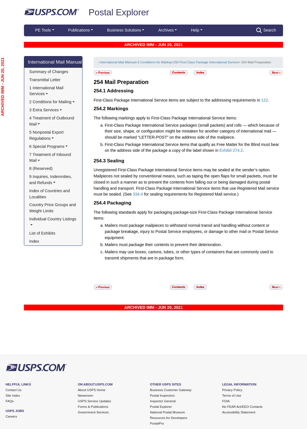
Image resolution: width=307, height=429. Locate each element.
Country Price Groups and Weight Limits (53, 208)
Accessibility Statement (238, 412)
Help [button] (195, 30)
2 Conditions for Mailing (154, 62)
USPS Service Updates (94, 401)
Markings (117, 108)
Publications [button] (79, 30)
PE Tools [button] (43, 30)
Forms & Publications (93, 406)
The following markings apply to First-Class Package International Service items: (165, 118)
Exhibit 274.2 (231, 150)
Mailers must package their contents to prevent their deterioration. (163, 244)
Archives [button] (166, 30)
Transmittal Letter (44, 80)
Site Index (13, 395)
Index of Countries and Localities (50, 194)
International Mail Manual (55, 62)
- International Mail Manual (116, 62)
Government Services (93, 412)
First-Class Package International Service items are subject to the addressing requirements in (177, 100)
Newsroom (85, 395)
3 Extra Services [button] (44, 110)
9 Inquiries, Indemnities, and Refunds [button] (51, 179)
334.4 (138, 194)
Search (266, 30)
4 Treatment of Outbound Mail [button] (52, 121)
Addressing (120, 90)
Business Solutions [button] (124, 30)
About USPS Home (91, 390)
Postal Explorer (119, 12)
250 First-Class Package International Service (205, 62)
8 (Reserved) (41, 168)
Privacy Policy (232, 390)
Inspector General (163, 401)
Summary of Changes (48, 71)
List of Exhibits (42, 233)
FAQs (10, 401)
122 (264, 100)
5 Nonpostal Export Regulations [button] (47, 135)
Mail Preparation (126, 82)
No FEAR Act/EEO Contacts (242, 406)
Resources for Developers (168, 418)
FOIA (226, 401)
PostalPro (157, 423)
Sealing (115, 160)
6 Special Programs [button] (46, 146)
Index (34, 241)
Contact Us (13, 390)
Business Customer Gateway (170, 390)
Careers (11, 416)
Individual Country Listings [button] (52, 219)
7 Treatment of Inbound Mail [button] (50, 157)
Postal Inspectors (162, 395)
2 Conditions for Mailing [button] (50, 102)
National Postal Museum (167, 412)
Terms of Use (231, 395)
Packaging (119, 203)
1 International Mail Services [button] (46, 91)
